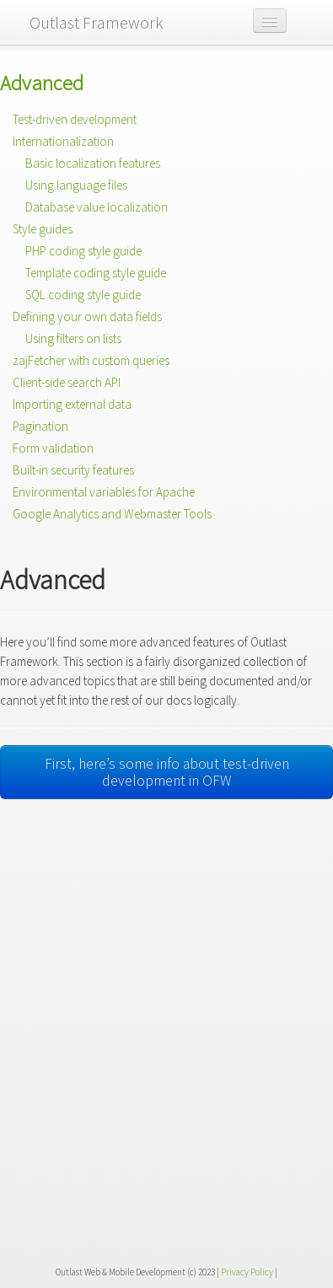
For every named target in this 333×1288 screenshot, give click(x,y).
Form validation (53, 448)
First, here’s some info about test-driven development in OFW (167, 772)
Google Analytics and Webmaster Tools (112, 514)
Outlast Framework (97, 22)
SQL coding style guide (83, 295)
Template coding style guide (95, 273)
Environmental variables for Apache (104, 492)
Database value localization (96, 207)
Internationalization (63, 141)
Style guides (43, 229)
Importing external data (72, 404)
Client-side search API (67, 382)
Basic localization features (92, 163)
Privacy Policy (247, 1272)
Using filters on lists (73, 338)
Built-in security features (73, 470)
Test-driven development (75, 119)
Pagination (40, 426)
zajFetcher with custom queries (91, 360)
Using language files (76, 185)
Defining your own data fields (87, 317)
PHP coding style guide (83, 251)
